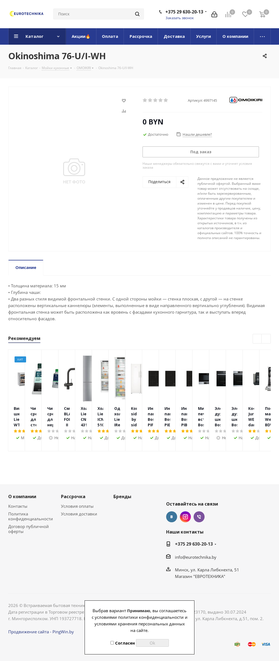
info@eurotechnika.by (195, 557)
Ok (152, 643)
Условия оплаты (77, 506)
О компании (22, 496)
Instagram (185, 516)
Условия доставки (79, 514)
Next (266, 339)
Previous (257, 339)
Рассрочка (73, 496)
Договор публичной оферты (28, 529)
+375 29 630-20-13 (184, 12)
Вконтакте (171, 516)
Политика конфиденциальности (30, 516)
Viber (199, 516)
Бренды (122, 496)
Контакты (17, 506)
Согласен (122, 643)
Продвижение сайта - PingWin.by (41, 631)
